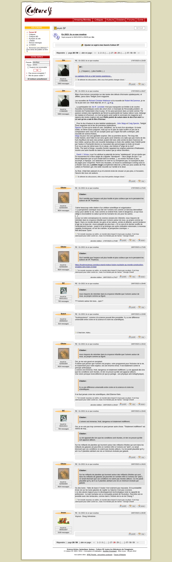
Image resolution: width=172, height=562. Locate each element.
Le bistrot (32, 45)
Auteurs (110, 20)
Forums (131, 20)
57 (128, 53)
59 (135, 53)
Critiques (99, 20)
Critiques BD (33, 36)
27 (112, 53)
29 (119, 53)
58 (131, 53)
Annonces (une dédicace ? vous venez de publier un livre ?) (37, 49)
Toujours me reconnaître (37, 67)
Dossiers (120, 20)
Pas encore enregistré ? (37, 73)
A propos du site (35, 38)
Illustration (83, 20)
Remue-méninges (35, 43)
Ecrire (140, 20)
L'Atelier (32, 41)
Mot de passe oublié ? (36, 75)
